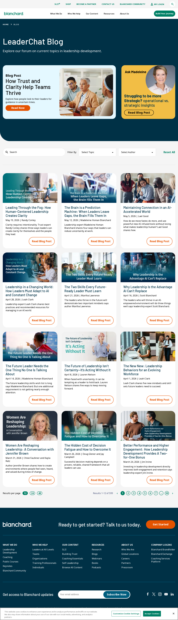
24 (32, 493)
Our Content (70, 545)
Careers (125, 558)
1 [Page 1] (122, 493)
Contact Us (108, 4)
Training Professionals (44, 563)
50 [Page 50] (167, 493)
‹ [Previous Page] (117, 493)
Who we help (40, 545)
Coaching (7, 557)
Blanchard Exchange (161, 553)
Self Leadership (70, 563)
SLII (57, 4)
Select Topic (88, 152)
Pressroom (127, 567)
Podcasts (96, 567)
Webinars (97, 558)
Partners (126, 563)
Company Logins (161, 545)
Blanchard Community (132, 4)
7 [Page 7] (155, 493)
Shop (68, 4)
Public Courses (10, 561)
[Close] (173, 614)
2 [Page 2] (128, 493)
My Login (157, 4)
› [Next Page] (172, 493)
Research (96, 549)
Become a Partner (86, 4)
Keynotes (7, 566)
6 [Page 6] (150, 493)
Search (13, 152)
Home (6, 24)
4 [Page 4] (139, 493)
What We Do (10, 545)
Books (95, 563)
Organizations (39, 558)
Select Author (128, 152)
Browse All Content (72, 567)
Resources (98, 545)
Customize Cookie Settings (126, 613)
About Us (127, 545)
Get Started (160, 524)
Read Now (18, 108)
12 (25, 493)
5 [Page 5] (144, 493)
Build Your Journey (165, 13)
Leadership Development (10, 551)
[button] (172, 4)
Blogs (95, 553)
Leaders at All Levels (43, 549)
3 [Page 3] (133, 493)
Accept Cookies (152, 613)
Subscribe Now (116, 594)
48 (39, 493)
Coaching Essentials (72, 558)
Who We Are (127, 549)
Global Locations (130, 553)
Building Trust (69, 553)
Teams (35, 553)
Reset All (169, 152)
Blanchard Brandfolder (163, 549)
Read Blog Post (139, 112)
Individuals (38, 567)
